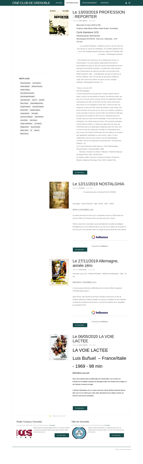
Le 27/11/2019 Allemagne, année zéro (95, 263)
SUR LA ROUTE (83, 345)
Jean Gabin (35, 113)
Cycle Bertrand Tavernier (27, 93)
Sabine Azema (24, 130)
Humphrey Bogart (35, 110)
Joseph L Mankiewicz (26, 123)
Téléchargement (89, 3)
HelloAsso (104, 246)
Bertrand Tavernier (37, 86)
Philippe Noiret (25, 127)
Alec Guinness (37, 83)
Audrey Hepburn (25, 86)
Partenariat (82, 188)
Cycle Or (34, 100)
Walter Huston (24, 133)
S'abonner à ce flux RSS (58, 416)
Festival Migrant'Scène (36, 103)
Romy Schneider (35, 127)
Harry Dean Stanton (38, 106)
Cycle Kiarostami (25, 100)
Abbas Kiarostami (25, 83)
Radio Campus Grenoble (29, 421)
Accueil (59, 3)
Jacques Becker (25, 113)
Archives (105, 3)
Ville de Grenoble (80, 421)
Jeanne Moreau (39, 116)
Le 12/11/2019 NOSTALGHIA (98, 184)
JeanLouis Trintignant (27, 116)
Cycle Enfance (82, 269)
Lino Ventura (38, 123)
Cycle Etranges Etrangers (28, 96)
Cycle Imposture (83, 20)
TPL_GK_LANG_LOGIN (126, 3)
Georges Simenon (25, 106)
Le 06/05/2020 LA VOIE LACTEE (93, 338)
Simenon (36, 130)
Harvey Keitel (24, 110)
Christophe (52, 425)
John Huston (33, 120)
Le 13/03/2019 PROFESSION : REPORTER (99, 14)
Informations (72, 3)
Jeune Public (24, 120)
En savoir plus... (80, 172)
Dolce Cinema (24, 103)
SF (31, 130)
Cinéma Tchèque (25, 89)
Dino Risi (41, 100)
